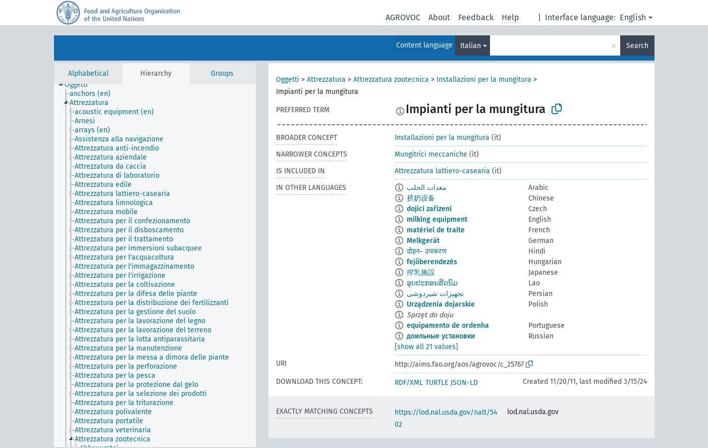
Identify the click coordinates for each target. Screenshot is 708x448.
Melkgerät (423, 240)
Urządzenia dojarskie (441, 304)
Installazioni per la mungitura (484, 79)
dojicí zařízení (429, 209)
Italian (470, 45)
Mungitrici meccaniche (431, 154)
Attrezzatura (326, 79)
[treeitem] (80, 84)
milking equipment (437, 219)
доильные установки (441, 336)
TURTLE (436, 382)
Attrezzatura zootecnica (391, 79)
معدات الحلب (427, 187)
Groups (222, 73)
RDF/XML (409, 382)
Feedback (476, 17)
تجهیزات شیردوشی (435, 293)
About (439, 17)
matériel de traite (436, 230)
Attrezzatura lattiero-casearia (442, 171)
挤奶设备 (421, 198)
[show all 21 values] (426, 346)
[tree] (155, 265)
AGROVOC (403, 17)
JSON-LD (464, 382)
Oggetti (287, 79)
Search (637, 45)
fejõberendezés (432, 262)
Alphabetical (88, 73)
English (633, 17)
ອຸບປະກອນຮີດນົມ (432, 283)
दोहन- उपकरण (427, 251)
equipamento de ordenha (448, 325)
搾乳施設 (421, 272)
